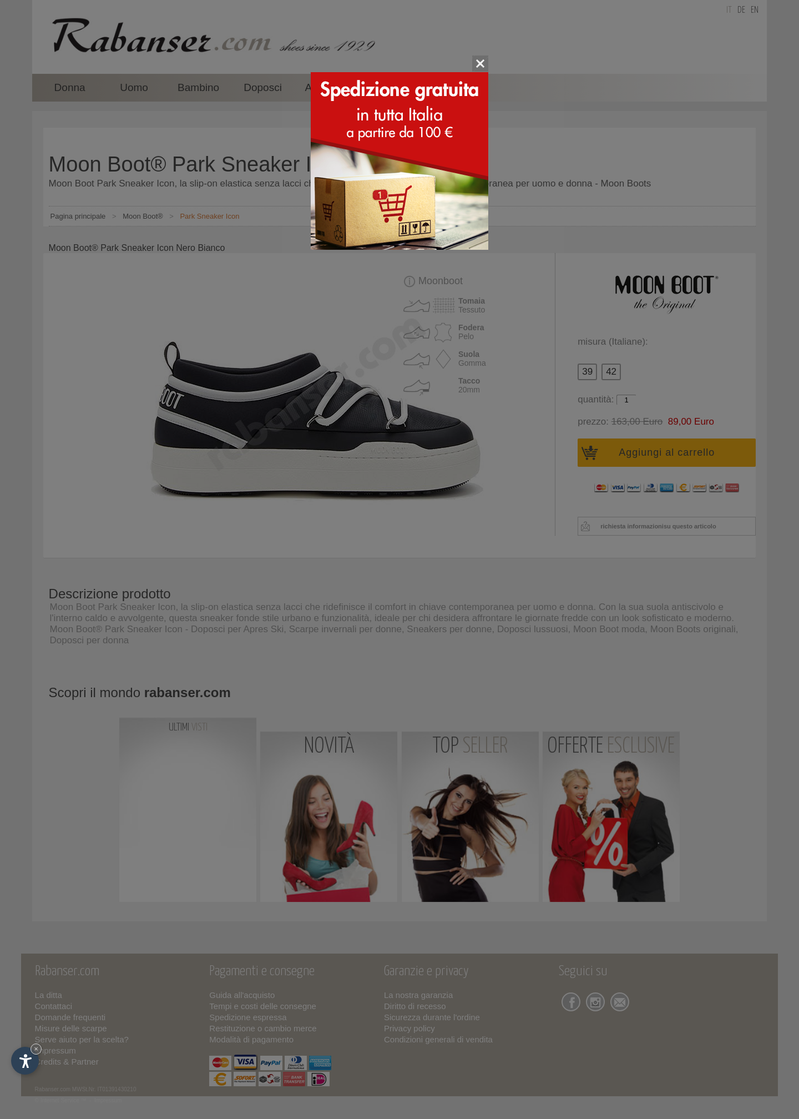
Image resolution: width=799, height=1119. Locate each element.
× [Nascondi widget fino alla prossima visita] (36, 1049)
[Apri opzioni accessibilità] (25, 1061)
